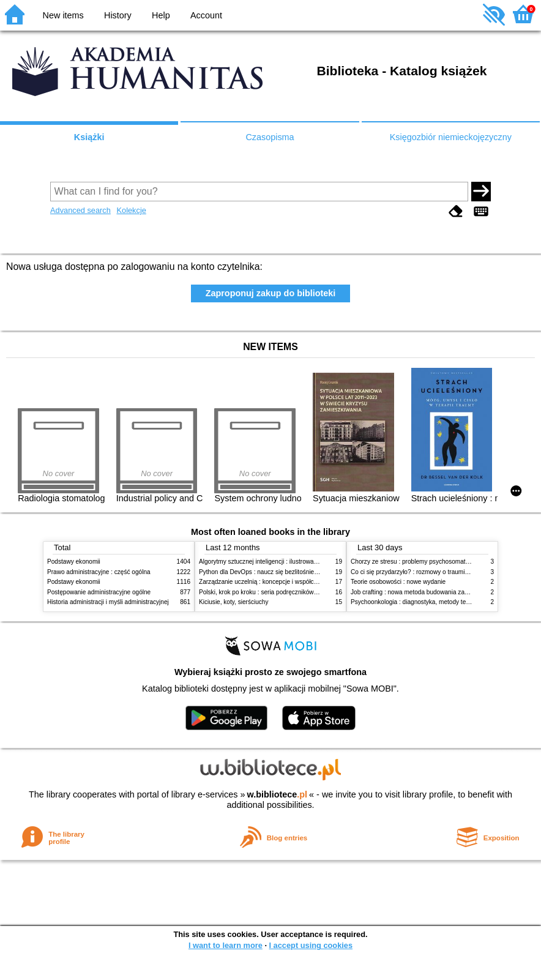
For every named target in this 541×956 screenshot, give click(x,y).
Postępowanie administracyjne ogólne (99, 592)
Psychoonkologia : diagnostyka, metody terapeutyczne (425, 602)
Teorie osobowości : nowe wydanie (398, 581)
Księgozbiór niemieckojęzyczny (451, 137)
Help (161, 15)
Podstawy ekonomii (73, 561)
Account (206, 15)
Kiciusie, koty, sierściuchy (234, 602)
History (118, 15)
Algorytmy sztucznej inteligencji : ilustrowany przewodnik (276, 561)
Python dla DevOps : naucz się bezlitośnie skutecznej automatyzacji (291, 572)
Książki (89, 137)
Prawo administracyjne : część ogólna (99, 572)
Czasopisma (269, 137)
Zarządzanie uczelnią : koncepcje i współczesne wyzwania (279, 581)
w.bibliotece (277, 794)
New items (63, 15)
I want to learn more (225, 945)
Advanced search (80, 210)
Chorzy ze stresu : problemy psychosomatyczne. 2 (419, 561)
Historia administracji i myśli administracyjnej (108, 602)
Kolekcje (131, 210)
